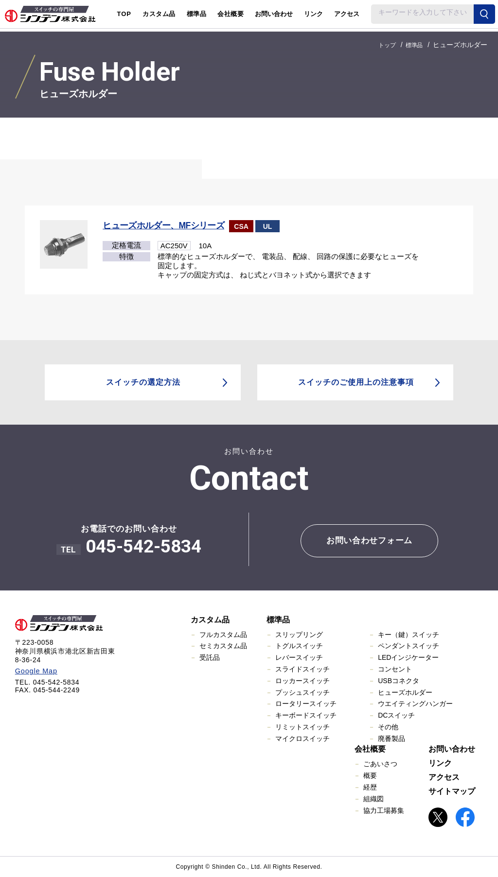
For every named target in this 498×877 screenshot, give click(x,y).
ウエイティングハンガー (415, 703)
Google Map (35, 670)
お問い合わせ (274, 13)
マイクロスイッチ (302, 738)
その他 (388, 726)
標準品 (278, 619)
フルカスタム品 (223, 634)
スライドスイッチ (302, 668)
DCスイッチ (396, 715)
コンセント (395, 668)
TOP (124, 13)
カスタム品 (210, 619)
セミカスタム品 (223, 645)
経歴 (370, 787)
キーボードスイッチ (306, 715)
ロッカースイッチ (302, 680)
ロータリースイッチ (306, 703)
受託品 (209, 657)
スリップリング (299, 634)
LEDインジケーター (408, 657)
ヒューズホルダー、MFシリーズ (165, 225)
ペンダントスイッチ (408, 645)
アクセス (346, 13)
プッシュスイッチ (302, 691)
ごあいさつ (380, 763)
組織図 (373, 798)
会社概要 (370, 748)
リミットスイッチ (302, 726)
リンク (313, 13)
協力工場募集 (383, 810)
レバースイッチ (299, 657)
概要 (370, 775)
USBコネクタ (398, 680)
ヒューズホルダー (405, 691)
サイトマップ (451, 791)
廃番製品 (391, 738)
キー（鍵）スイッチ (408, 634)
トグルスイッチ (299, 645)
